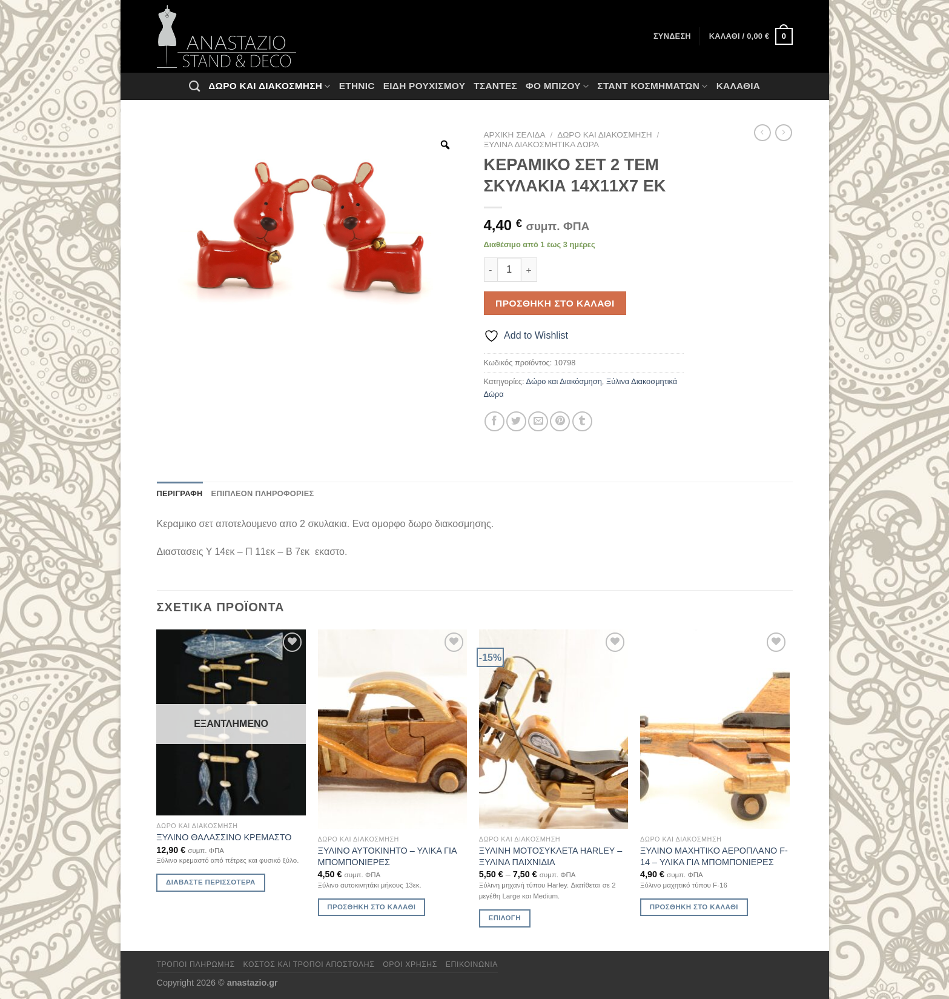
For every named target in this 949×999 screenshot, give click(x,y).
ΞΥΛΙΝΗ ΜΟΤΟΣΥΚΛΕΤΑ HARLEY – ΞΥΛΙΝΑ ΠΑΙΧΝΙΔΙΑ (550, 856)
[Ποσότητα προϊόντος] (509, 269)
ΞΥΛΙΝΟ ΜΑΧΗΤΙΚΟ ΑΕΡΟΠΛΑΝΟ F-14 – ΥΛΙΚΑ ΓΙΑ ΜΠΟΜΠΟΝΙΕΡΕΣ (714, 856)
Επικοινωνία (472, 964)
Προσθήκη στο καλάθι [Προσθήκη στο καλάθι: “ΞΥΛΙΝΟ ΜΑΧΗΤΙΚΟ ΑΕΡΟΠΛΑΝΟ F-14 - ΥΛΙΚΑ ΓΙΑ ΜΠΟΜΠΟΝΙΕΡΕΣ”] (694, 907)
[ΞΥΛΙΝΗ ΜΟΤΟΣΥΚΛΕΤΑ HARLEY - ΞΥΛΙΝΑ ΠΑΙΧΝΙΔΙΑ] (554, 729)
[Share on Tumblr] (582, 421)
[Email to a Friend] (538, 421)
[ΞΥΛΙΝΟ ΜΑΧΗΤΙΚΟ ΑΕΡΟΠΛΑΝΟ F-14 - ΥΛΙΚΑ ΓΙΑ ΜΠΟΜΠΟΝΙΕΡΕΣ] (715, 729)
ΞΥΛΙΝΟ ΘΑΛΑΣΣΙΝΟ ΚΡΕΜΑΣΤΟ (223, 837)
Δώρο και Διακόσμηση (269, 86)
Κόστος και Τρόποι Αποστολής (309, 964)
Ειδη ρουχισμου (424, 86)
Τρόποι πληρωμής (196, 964)
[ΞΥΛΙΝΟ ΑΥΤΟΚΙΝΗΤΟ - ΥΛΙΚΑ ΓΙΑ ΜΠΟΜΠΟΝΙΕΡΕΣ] (393, 729)
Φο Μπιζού (557, 86)
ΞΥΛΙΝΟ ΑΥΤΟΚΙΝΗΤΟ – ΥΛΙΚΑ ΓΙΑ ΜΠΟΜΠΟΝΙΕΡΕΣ (387, 856)
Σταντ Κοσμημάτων (652, 86)
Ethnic (357, 86)
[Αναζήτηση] (194, 86)
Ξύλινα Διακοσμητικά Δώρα (541, 144)
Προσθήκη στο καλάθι (555, 303)
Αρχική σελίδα (515, 134)
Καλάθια (738, 86)
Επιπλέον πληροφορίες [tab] (262, 493)
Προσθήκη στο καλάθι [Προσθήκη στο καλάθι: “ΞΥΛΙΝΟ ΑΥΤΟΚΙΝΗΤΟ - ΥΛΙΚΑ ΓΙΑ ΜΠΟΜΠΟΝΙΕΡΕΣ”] (371, 907)
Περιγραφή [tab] (180, 493)
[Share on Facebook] (494, 421)
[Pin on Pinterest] (560, 421)
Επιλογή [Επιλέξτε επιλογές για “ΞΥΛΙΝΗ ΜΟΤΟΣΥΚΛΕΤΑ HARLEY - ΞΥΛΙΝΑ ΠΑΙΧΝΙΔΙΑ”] (505, 917)
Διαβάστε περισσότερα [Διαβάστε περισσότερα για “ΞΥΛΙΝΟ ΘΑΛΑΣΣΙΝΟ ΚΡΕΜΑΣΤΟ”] (211, 882)
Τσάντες (495, 86)
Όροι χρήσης (410, 964)
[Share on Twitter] (516, 421)
